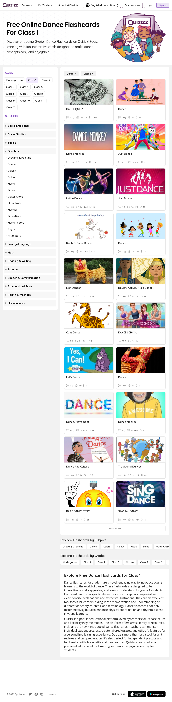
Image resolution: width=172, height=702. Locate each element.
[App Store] (137, 694)
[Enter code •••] (132, 5)
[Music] (133, 546)
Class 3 (10, 87)
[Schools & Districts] (68, 5)
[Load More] (115, 528)
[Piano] (146, 546)
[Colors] (107, 546)
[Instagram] (41, 694)
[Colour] (120, 546)
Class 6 (10, 93)
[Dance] (71, 73)
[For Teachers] (45, 5)
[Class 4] (129, 562)
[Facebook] (36, 694)
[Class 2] (101, 562)
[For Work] (26, 5)
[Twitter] (30, 694)
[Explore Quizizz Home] (10, 5)
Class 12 (11, 107)
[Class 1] (88, 73)
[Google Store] (156, 694)
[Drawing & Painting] (73, 546)
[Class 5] (144, 562)
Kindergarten (14, 80)
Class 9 (10, 100)
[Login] (149, 5)
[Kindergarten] (70, 562)
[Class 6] (158, 562)
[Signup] (162, 5)
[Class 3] (115, 562)
